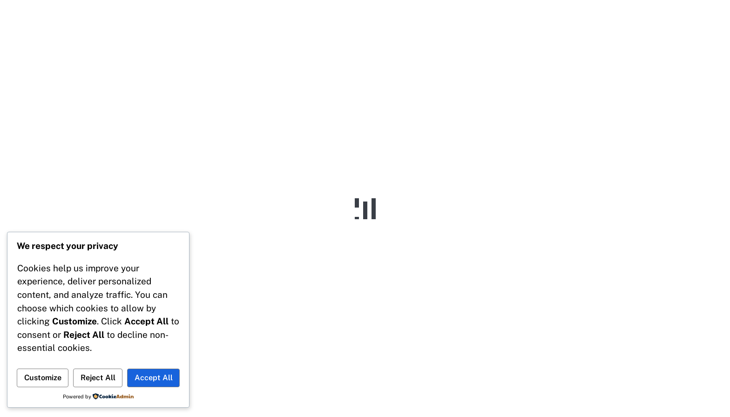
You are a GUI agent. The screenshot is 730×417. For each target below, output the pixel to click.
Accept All (154, 377)
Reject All (98, 377)
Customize (42, 377)
